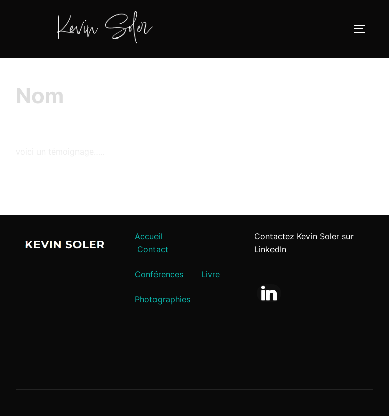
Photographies (162, 299)
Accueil (149, 236)
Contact (152, 249)
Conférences (159, 274)
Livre (210, 274)
